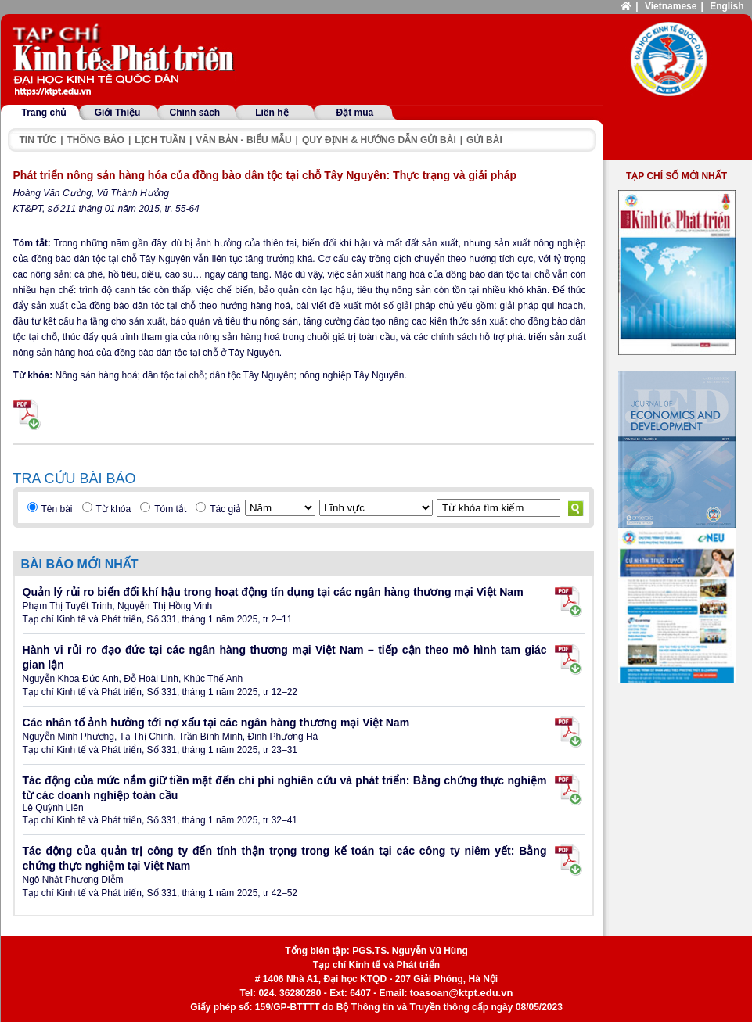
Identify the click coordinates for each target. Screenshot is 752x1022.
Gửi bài (484, 139)
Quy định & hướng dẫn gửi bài (379, 139)
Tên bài (57, 509)
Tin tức (38, 139)
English (726, 6)
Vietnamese (671, 6)
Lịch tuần (160, 139)
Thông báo (95, 139)
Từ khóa (113, 509)
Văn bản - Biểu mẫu (243, 139)
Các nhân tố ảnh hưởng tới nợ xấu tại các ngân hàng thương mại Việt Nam (216, 722)
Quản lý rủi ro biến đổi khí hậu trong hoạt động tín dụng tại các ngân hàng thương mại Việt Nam (273, 592)
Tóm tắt (170, 509)
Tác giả (225, 509)
